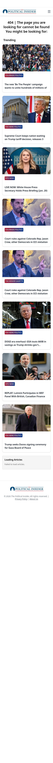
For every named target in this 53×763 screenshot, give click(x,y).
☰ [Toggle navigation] (49, 11)
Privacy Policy (21, 499)
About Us (34, 499)
